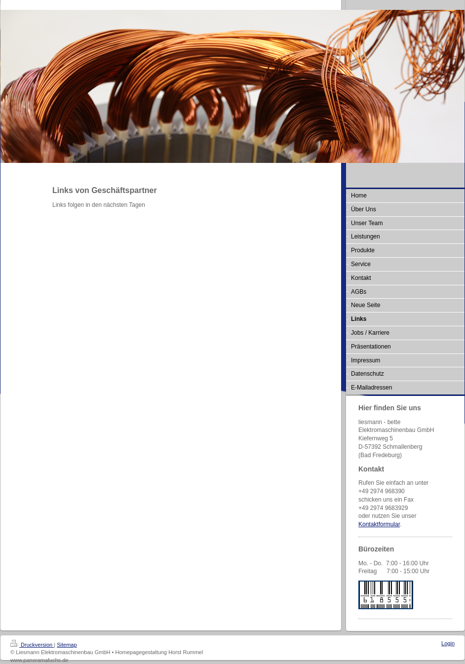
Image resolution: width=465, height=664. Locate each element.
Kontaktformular (379, 524)
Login (448, 643)
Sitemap (67, 645)
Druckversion (32, 645)
